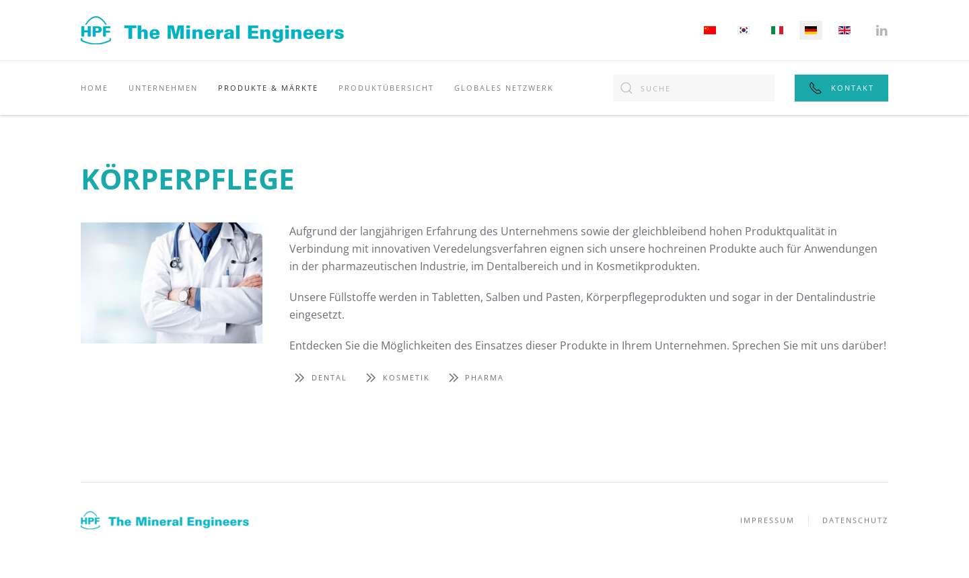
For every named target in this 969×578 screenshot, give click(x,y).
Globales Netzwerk (504, 88)
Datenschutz (855, 521)
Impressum (767, 521)
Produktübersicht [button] (386, 88)
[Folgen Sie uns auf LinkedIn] (881, 29)
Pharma (474, 378)
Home (94, 88)
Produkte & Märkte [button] (268, 88)
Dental (318, 378)
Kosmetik (395, 378)
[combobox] (694, 88)
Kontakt (841, 88)
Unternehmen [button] (163, 88)
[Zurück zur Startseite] (212, 30)
